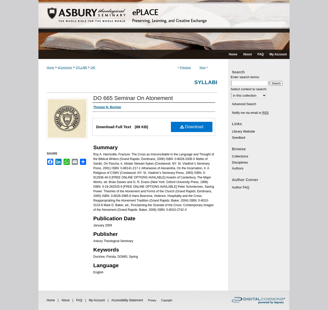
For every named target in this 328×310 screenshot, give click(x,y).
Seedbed (238, 137)
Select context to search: (249, 89)
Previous (185, 67)
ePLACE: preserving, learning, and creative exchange (164, 25)
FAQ (79, 300)
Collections (240, 156)
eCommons (65, 67)
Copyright (166, 300)
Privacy (152, 300)
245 (92, 67)
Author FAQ (240, 187)
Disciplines (240, 162)
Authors (237, 168)
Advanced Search (244, 104)
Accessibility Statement (127, 300)
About (65, 300)
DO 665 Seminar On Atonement (133, 98)
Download (191, 127)
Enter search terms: (245, 77)
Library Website (243, 131)
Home (50, 67)
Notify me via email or (250, 113)
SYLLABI (81, 67)
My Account (97, 300)
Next (203, 67)
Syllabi (205, 82)
